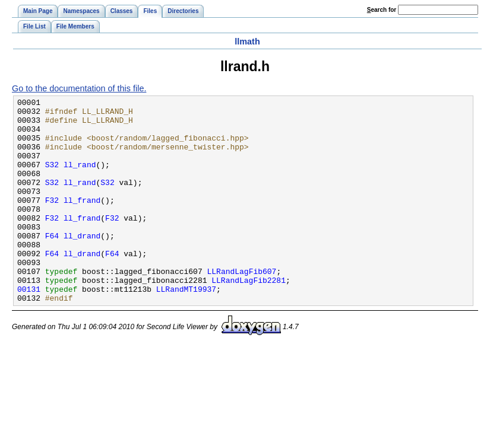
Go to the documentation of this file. (79, 88)
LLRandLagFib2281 (248, 317)
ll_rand (80, 178)
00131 (28, 328)
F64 (52, 264)
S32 (52, 178)
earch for (381, 10)
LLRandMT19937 (186, 328)
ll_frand (82, 221)
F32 (52, 221)
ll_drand (82, 264)
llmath (247, 41)
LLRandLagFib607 (241, 306)
